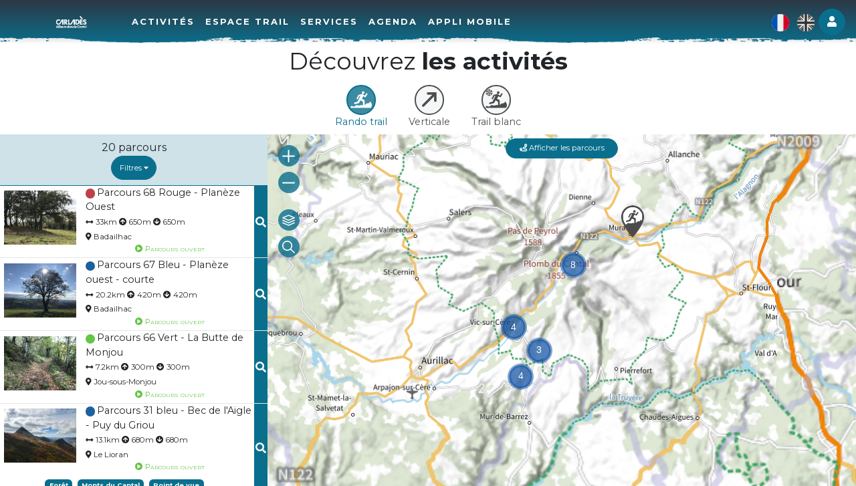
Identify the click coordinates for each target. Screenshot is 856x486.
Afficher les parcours (562, 147)
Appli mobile (470, 21)
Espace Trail (247, 21)
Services (329, 21)
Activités (163, 21)
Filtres (134, 167)
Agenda (392, 21)
